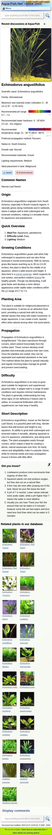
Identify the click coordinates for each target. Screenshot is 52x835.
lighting (38, 277)
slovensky (28, 1)
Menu (8, 8)
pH (6, 291)
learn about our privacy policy (26, 833)
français (35, 1)
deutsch (46, 1)
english (41, 1)
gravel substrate (24, 274)
